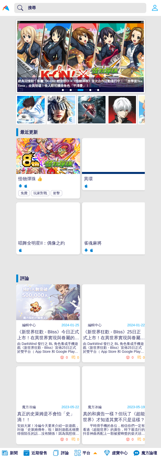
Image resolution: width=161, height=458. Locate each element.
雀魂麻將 (93, 243)
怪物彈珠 (30, 178)
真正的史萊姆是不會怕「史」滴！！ (46, 416)
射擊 (56, 193)
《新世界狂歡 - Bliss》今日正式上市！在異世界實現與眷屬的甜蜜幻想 (48, 335)
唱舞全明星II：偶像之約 (41, 243)
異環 (88, 178)
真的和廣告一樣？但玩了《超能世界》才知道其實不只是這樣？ (114, 416)
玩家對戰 (40, 193)
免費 (24, 193)
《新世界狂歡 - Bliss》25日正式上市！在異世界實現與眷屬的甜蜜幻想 (114, 335)
